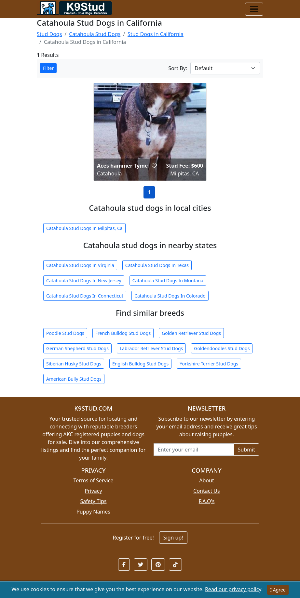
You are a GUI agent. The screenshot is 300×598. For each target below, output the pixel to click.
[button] (154, 165)
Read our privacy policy (233, 589)
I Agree (277, 590)
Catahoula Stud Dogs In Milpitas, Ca (84, 228)
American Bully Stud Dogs (74, 379)
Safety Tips (93, 501)
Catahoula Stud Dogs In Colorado (170, 296)
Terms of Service (94, 480)
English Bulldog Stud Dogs (140, 364)
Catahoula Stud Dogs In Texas (157, 265)
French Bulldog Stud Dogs (123, 333)
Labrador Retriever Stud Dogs (151, 348)
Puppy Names (93, 511)
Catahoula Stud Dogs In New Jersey (83, 280)
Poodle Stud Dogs (65, 333)
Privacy (93, 490)
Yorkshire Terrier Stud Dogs (209, 364)
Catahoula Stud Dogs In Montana (167, 280)
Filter (48, 68)
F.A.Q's (207, 501)
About (206, 480)
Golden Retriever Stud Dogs (191, 333)
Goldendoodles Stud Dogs (222, 348)
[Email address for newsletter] (194, 449)
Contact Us (206, 490)
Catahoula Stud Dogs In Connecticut (84, 296)
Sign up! (173, 537)
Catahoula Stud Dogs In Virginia (80, 265)
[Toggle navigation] (254, 9)
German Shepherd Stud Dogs (77, 348)
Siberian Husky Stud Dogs (73, 364)
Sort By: (177, 68)
